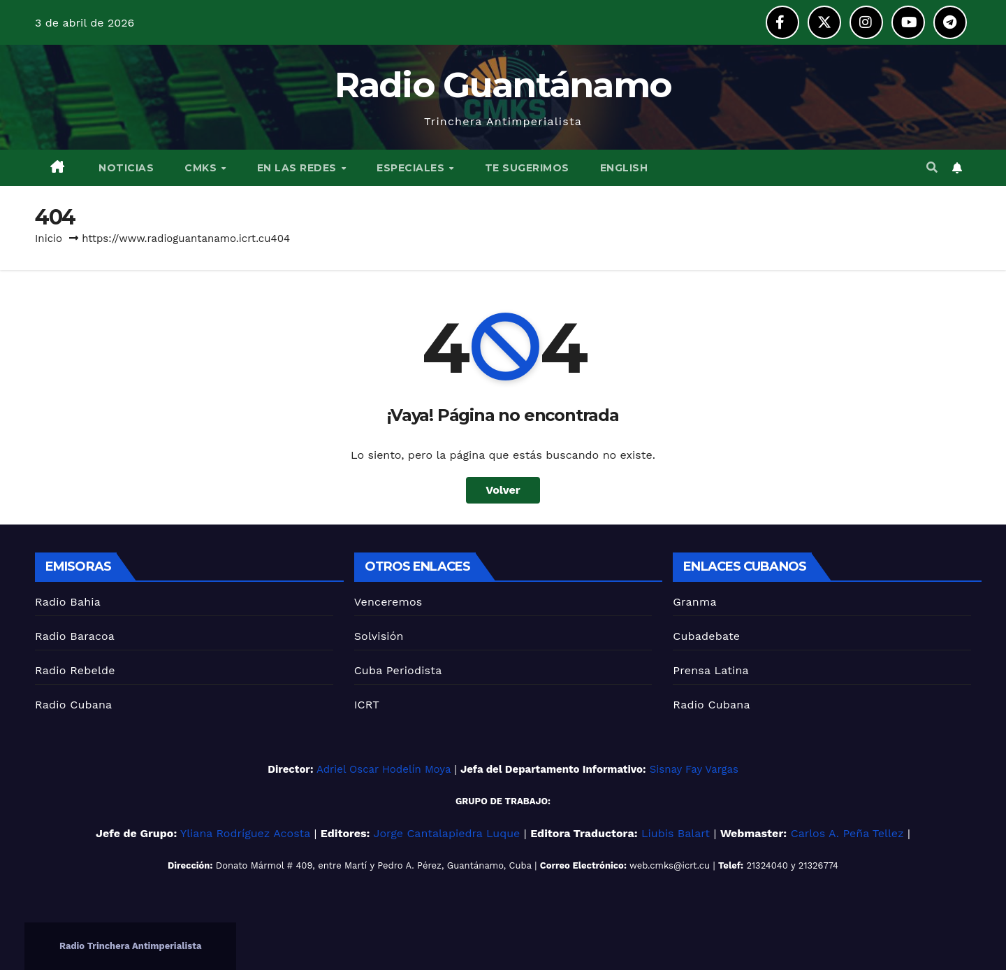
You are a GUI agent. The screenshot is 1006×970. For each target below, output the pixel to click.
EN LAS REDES (298, 168)
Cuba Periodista (398, 670)
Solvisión (379, 636)
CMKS (202, 168)
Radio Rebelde (75, 670)
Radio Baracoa (75, 636)
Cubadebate (706, 636)
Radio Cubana (73, 704)
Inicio (48, 238)
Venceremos (388, 601)
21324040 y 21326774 (792, 865)
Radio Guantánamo (503, 85)
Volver (503, 490)
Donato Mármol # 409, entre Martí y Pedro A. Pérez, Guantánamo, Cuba (374, 865)
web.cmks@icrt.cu (669, 865)
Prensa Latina (711, 670)
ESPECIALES (412, 168)
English (624, 168)
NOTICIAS (125, 168)
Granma (694, 601)
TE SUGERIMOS (527, 168)
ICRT (367, 704)
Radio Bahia (68, 601)
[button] (932, 167)
